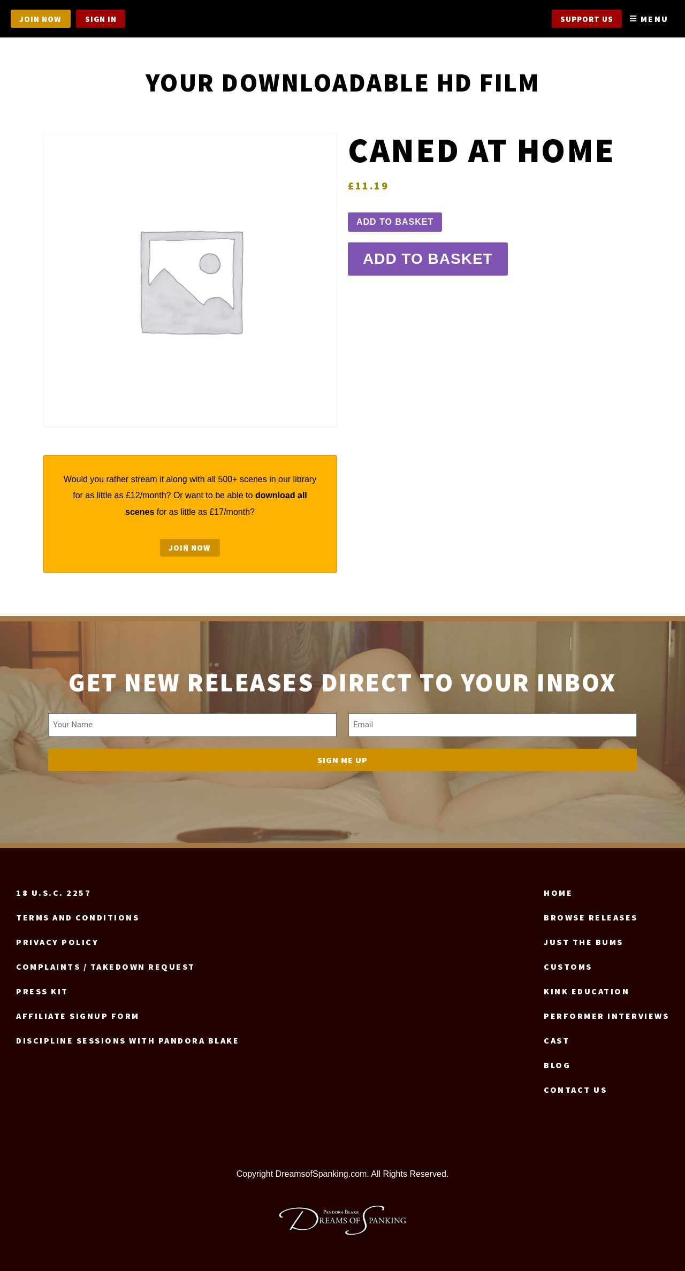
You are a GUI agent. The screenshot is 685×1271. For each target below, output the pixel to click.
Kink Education (586, 991)
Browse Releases (591, 917)
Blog (557, 1065)
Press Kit (42, 991)
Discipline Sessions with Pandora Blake (127, 1040)
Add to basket (394, 223)
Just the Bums (583, 942)
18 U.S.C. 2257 (53, 892)
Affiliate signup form (78, 1015)
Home (558, 892)
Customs (568, 966)
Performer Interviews (606, 1015)
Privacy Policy (57, 942)
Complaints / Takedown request (105, 966)
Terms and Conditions (77, 917)
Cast (556, 1040)
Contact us (575, 1089)
